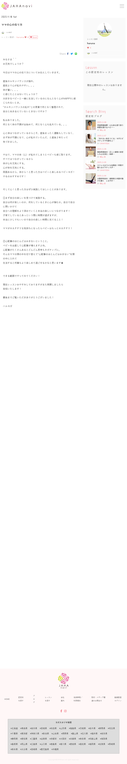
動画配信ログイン (118, 699)
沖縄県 (55, 749)
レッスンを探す (48, 699)
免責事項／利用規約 (78, 699)
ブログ (34, 699)
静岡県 (14, 738)
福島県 (72, 728)
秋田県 (53, 728)
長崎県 (111, 744)
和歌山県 (93, 738)
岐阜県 (103, 733)
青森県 (24, 728)
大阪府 (63, 738)
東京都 (24, 733)
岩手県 (33, 728)
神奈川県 (34, 733)
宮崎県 (33, 749)
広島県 (33, 744)
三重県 (33, 738)
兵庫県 (72, 738)
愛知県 (24, 738)
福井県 (94, 733)
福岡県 (92, 744)
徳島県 (53, 744)
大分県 (24, 749)
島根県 (14, 744)
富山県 (74, 733)
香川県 (63, 744)
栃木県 (92, 728)
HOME (7, 699)
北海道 (14, 728)
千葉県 (14, 733)
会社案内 (62, 699)
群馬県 (101, 728)
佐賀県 (101, 744)
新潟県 (45, 733)
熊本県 (14, 749)
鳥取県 (103, 738)
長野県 (65, 733)
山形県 (63, 728)
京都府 (53, 738)
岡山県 (24, 744)
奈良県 (82, 738)
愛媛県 (72, 744)
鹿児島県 (44, 749)
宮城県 (43, 728)
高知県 (82, 744)
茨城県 (82, 728)
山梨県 (55, 733)
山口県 (43, 744)
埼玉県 (111, 728)
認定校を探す (21, 699)
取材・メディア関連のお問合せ (98, 699)
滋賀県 (43, 738)
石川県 (84, 733)
